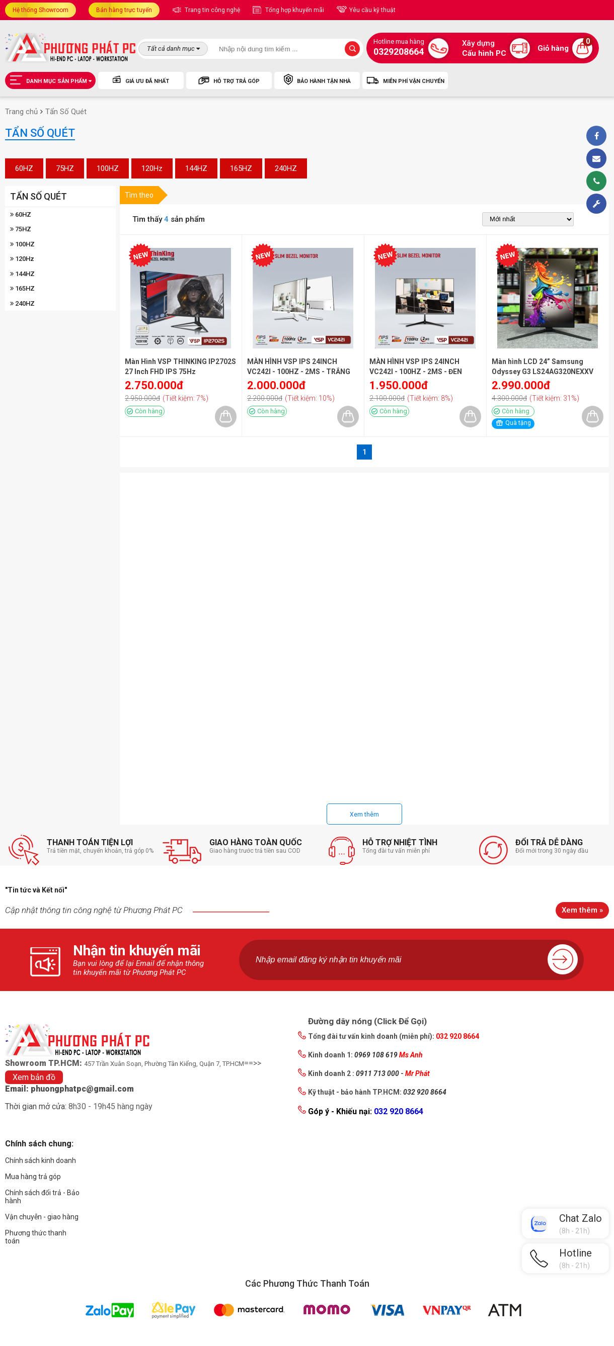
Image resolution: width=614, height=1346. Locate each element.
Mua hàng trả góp (33, 1177)
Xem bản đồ (34, 1077)
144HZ (196, 168)
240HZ (286, 168)
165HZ (241, 168)
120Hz (152, 168)
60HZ (24, 168)
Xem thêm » (582, 910)
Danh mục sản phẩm (51, 79)
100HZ (108, 168)
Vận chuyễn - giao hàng (42, 1217)
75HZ (65, 168)
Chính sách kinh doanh (40, 1160)
